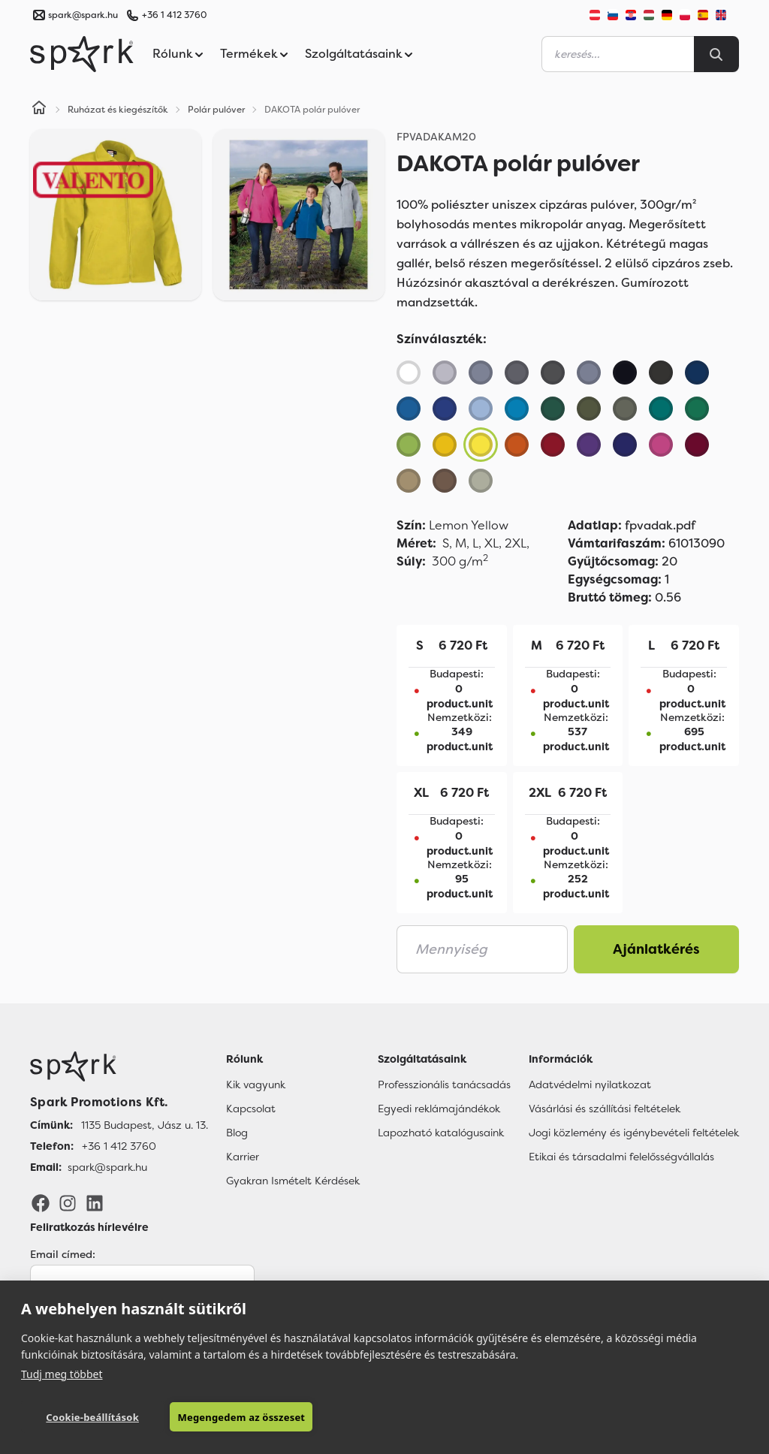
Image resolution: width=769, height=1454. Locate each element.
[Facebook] (40, 1202)
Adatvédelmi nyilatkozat (590, 1084)
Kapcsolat (251, 1108)
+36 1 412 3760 (174, 15)
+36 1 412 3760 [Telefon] (119, 1146)
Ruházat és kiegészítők (118, 110)
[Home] (39, 109)
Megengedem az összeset (241, 1417)
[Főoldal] (119, 1066)
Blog (237, 1132)
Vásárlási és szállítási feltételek (604, 1108)
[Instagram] (67, 1202)
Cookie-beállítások (92, 1417)
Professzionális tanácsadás (444, 1084)
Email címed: (62, 1254)
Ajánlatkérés (656, 949)
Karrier (242, 1156)
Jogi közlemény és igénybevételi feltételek (634, 1132)
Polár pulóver (216, 110)
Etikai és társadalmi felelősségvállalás (621, 1156)
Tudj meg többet (62, 1374)
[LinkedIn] (94, 1202)
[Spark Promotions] (82, 54)
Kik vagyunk (255, 1084)
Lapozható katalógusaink (441, 1132)
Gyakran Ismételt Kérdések (293, 1180)
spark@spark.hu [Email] (107, 1167)
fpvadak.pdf (631, 525)
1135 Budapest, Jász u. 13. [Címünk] (144, 1125)
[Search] (716, 54)
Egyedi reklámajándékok (439, 1108)
